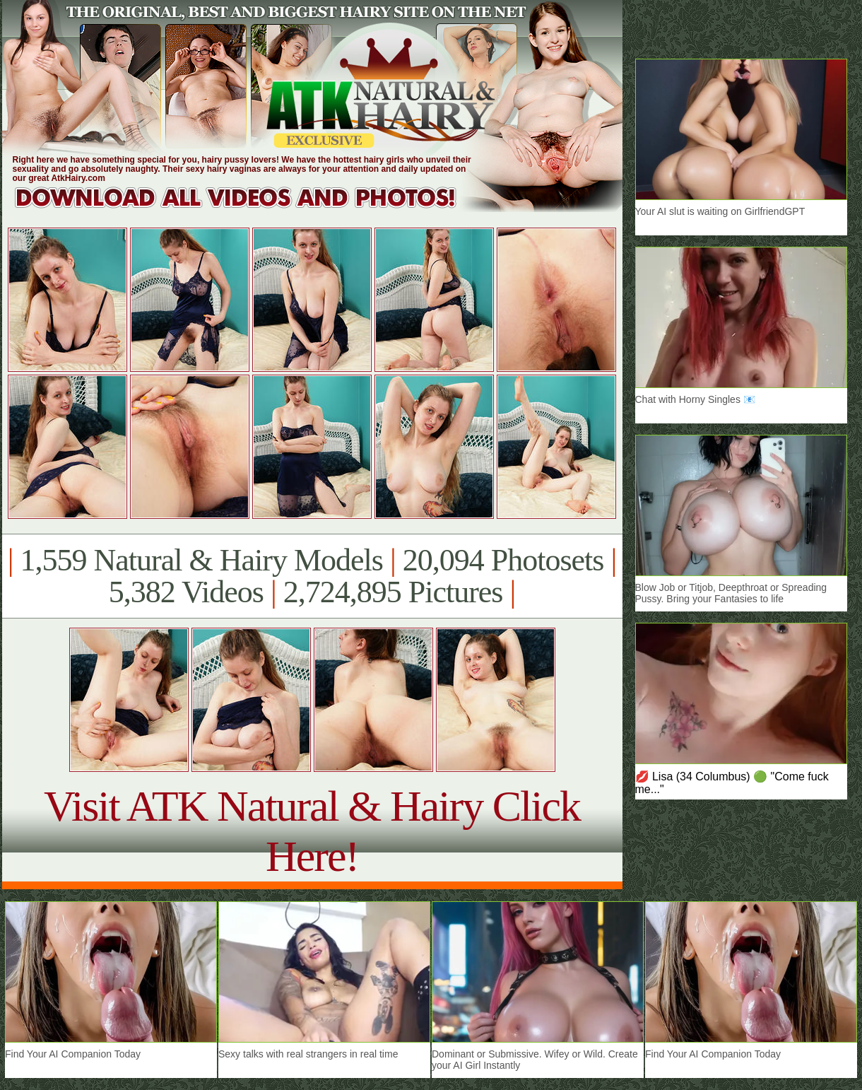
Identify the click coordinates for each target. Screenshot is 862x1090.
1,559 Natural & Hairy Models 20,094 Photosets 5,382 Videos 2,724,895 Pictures (312, 576)
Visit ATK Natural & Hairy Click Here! (312, 831)
